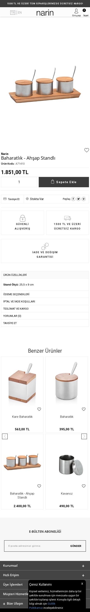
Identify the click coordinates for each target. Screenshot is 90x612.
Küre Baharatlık (67, 417)
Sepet (85, 13)
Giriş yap (76, 15)
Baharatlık (22, 417)
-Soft (24, 606)
